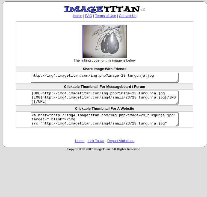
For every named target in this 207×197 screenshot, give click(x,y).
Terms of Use (105, 16)
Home (77, 16)
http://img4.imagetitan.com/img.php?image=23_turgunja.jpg (104, 78)
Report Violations (120, 147)
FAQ (88, 16)
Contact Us (127, 16)
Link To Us (96, 147)
